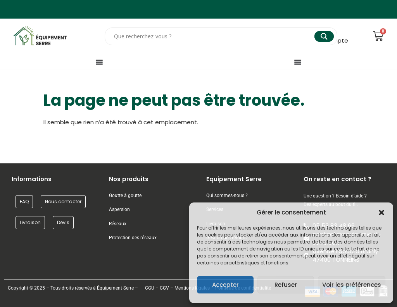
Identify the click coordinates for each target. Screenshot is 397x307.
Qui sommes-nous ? (227, 195)
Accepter (225, 285)
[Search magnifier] (324, 36)
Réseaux (117, 223)
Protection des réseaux (133, 237)
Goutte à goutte (125, 195)
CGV (164, 288)
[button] (381, 212)
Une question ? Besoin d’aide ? (335, 196)
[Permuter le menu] (99, 62)
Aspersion (119, 209)
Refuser (285, 285)
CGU (149, 288)
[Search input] (213, 36)
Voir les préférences (351, 285)
